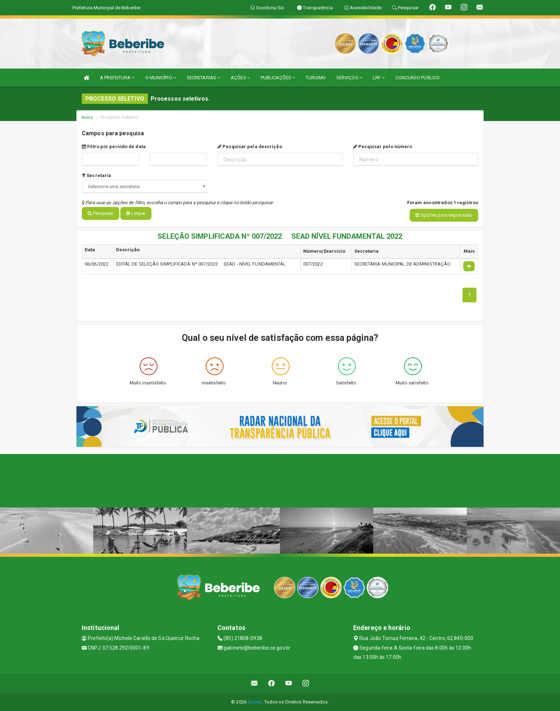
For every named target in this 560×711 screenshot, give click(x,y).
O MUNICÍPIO (160, 77)
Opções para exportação (443, 215)
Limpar (136, 213)
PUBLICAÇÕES (278, 77)
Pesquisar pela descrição (250, 146)
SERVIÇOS (349, 77)
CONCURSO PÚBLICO (417, 77)
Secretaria (96, 175)
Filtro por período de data (114, 146)
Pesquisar (101, 213)
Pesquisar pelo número (382, 146)
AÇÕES (240, 77)
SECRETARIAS (203, 77)
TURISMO (316, 77)
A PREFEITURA (117, 77)
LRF (379, 77)
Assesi (255, 702)
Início (87, 117)
